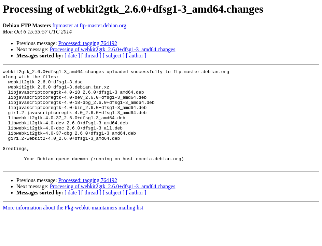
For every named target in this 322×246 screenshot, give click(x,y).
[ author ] (136, 55)
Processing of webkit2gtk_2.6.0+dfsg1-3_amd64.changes (113, 49)
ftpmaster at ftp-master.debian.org (89, 25)
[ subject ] (114, 55)
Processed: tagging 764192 (87, 43)
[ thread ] (91, 55)
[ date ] (72, 55)
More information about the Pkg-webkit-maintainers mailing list (73, 227)
